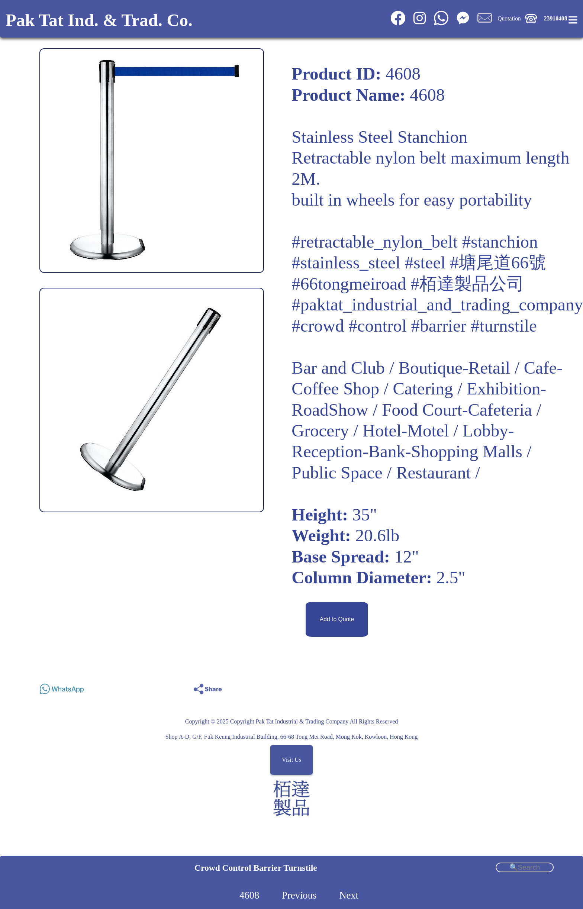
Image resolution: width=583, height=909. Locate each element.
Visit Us (291, 760)
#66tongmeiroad (349, 283)
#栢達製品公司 (467, 283)
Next (348, 895)
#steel (425, 262)
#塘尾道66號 (498, 262)
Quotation (509, 18)
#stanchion (500, 241)
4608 (249, 895)
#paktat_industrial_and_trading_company (437, 304)
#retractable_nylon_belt (375, 241)
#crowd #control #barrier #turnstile (414, 325)
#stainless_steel (346, 262)
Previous (299, 895)
